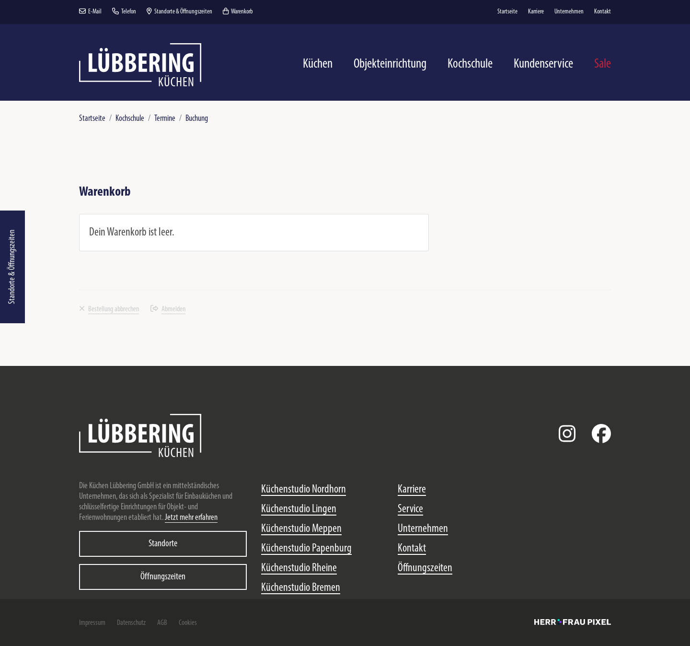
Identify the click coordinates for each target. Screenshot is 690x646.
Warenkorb (238, 11)
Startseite (92, 118)
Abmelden (167, 309)
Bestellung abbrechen (109, 309)
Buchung (196, 118)
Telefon (124, 11)
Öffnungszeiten (162, 577)
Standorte (163, 544)
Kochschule (129, 118)
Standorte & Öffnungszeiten (12, 267)
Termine (164, 118)
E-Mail (90, 11)
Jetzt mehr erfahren (191, 517)
